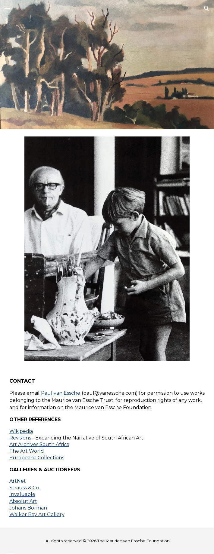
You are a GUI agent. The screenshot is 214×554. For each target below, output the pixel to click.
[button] (7, 8)
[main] (107, 447)
